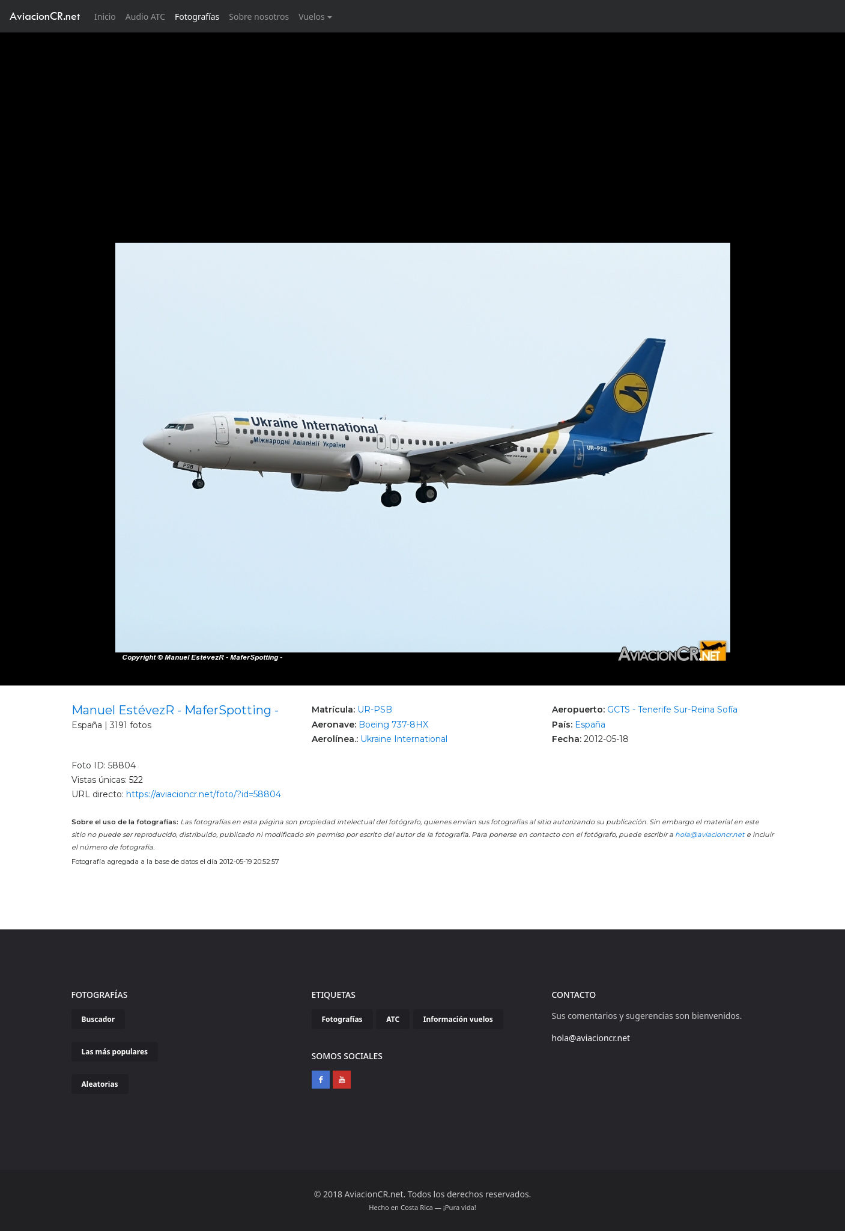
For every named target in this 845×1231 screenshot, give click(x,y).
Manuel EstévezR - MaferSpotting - (175, 710)
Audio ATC (145, 16)
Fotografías (197, 16)
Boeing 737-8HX (393, 724)
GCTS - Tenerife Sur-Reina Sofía (672, 709)
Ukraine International (403, 739)
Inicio (107, 16)
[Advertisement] (422, 122)
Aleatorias (100, 1084)
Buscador (98, 1019)
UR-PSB (374, 709)
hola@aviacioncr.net (710, 834)
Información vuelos (458, 1019)
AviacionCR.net (45, 16)
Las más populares (115, 1052)
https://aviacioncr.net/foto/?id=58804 (203, 794)
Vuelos (311, 16)
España (590, 724)
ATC (392, 1019)
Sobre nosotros (259, 16)
